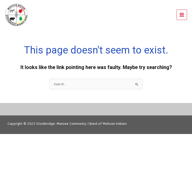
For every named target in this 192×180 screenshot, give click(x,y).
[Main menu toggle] (181, 15)
